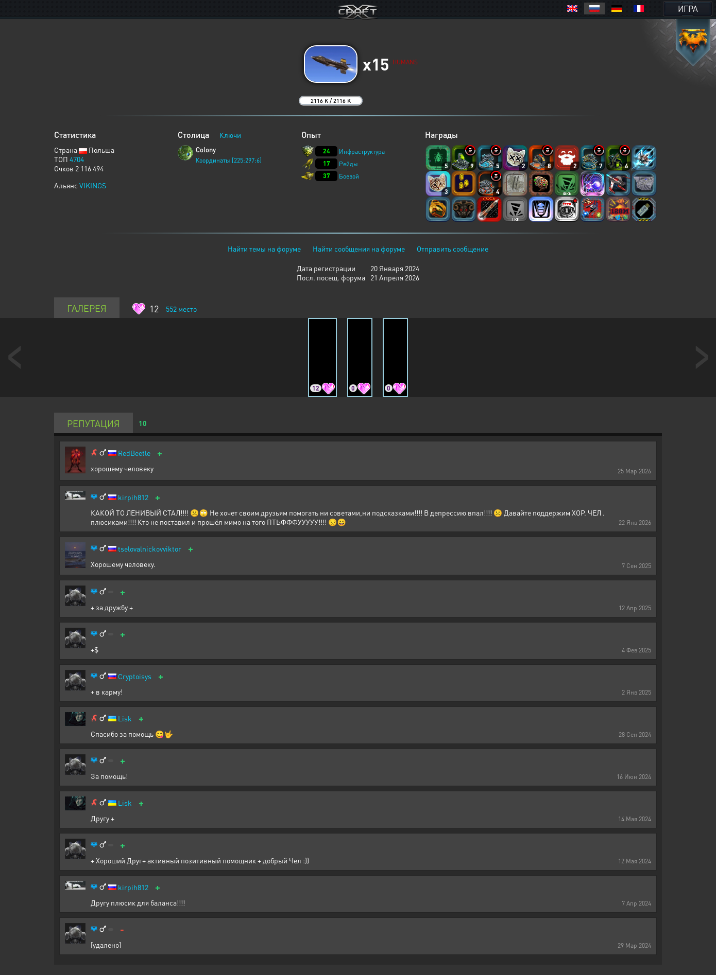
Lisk (125, 718)
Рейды (348, 164)
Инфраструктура (362, 151)
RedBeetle (134, 453)
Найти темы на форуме (264, 248)
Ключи (230, 134)
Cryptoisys (134, 676)
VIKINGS (92, 185)
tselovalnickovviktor (149, 548)
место (181, 308)
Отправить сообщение (452, 248)
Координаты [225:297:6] (229, 160)
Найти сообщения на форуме (359, 248)
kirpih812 (133, 497)
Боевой (349, 176)
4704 (77, 159)
